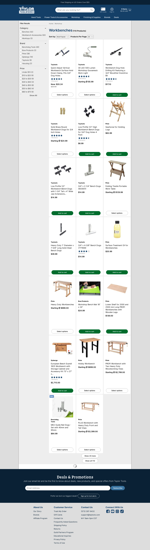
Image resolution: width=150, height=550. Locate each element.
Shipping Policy (60, 525)
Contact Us (58, 518)
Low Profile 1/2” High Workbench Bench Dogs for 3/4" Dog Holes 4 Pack (90, 101)
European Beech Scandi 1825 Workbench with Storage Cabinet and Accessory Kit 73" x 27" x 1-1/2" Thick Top (62, 339)
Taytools (26, 60)
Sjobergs (26, 57)
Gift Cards (103, 11)
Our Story (37, 511)
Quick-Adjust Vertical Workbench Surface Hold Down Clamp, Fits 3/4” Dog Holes (62, 43)
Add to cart (117, 95)
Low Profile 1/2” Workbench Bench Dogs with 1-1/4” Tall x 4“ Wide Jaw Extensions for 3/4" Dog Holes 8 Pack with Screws (62, 161)
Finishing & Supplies (92, 17)
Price (27, 68)
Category (27, 28)
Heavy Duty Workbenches (62, 277)
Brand (27, 43)
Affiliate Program (40, 518)
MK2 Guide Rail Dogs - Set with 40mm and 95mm (62, 397)
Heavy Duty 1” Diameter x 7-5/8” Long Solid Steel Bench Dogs (62, 219)
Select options (62, 95)
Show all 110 (90, 461)
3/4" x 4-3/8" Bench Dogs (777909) (89, 218)
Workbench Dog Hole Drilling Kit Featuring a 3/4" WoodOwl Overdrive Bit (117, 42)
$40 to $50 (27, 85)
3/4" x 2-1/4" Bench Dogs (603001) (89, 159)
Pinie (25, 53)
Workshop (75, 17)
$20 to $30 (27, 78)
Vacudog (26, 63)
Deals (116, 17)
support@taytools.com (90, 515)
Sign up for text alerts (88, 496)
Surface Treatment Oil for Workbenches (117, 218)
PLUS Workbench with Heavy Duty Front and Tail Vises (89, 397)
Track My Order (60, 511)
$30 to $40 (27, 82)
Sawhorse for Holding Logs (117, 100)
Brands (107, 17)
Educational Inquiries (62, 536)
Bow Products (28, 50)
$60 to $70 (27, 92)
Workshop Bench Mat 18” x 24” (89, 277)
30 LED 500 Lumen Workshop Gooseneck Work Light (89, 42)
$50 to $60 (27, 88)
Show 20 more (90, 456)
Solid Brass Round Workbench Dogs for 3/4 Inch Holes (62, 101)
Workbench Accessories (33, 35)
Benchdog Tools (29, 47)
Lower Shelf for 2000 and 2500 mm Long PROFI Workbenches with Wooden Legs (117, 278)
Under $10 (26, 72)
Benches (26, 32)
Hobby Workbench (90, 336)
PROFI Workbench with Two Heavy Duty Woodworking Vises (117, 337)
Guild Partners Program (63, 532)
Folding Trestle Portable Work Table (116, 159)
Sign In (112, 10)
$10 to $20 (27, 75)
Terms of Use (59, 543)
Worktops (26, 38)
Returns (57, 529)
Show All (33, 95)
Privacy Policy (59, 539)
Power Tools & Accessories (56, 17)
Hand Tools (36, 17)
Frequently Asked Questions (65, 522)
